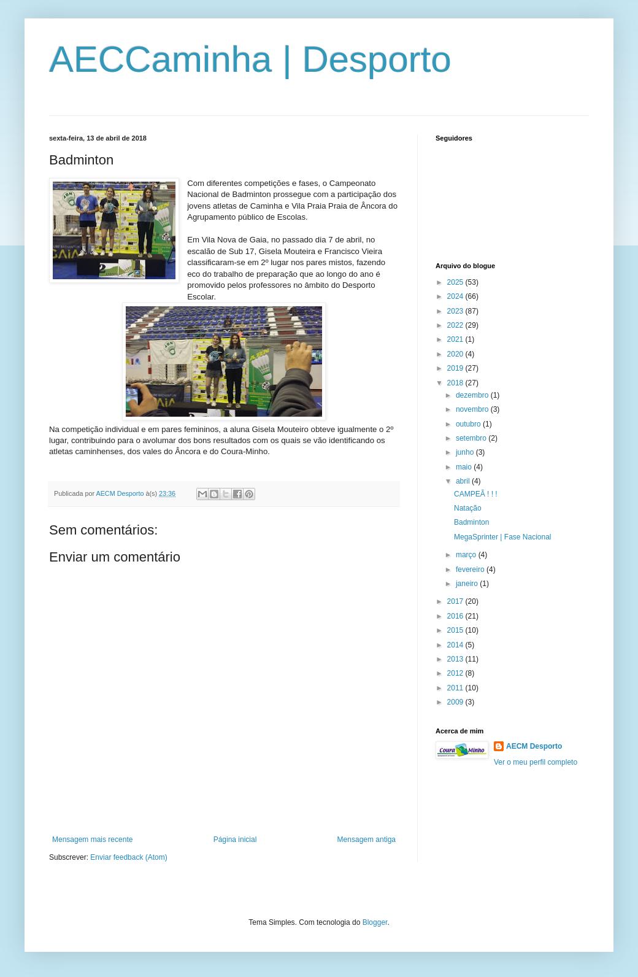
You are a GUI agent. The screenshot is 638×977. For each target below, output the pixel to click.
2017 (456, 601)
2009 (456, 702)
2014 (456, 645)
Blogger (375, 922)
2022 (456, 325)
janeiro (468, 583)
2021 (456, 339)
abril (464, 481)
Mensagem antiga (366, 839)
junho (466, 452)
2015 (456, 630)
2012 (456, 673)
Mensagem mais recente (92, 839)
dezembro (473, 395)
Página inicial (235, 839)
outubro (469, 424)
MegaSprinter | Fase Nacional (503, 537)
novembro (473, 409)
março (467, 554)
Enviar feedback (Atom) (128, 857)
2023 (456, 311)
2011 (456, 688)
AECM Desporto (534, 746)
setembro (472, 438)
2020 (456, 354)
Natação (468, 508)
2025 (456, 282)
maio (465, 467)
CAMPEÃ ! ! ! (476, 494)
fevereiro (471, 569)
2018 (456, 383)
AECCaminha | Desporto (250, 59)
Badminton (471, 522)
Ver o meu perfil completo (535, 762)
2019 (456, 368)
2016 (456, 616)
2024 (456, 296)
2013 (456, 659)
